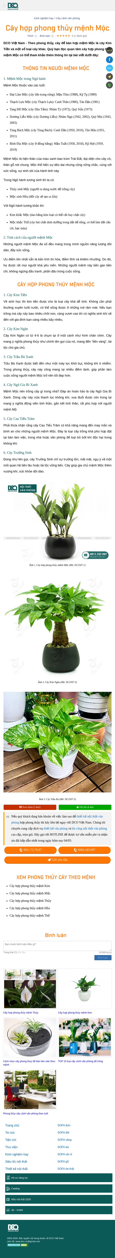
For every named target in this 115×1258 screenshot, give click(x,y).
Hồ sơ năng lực (19, 1177)
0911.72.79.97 (30, 850)
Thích (30, 35)
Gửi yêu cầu (57, 859)
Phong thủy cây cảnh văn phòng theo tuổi (25, 1113)
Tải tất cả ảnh (85, 807)
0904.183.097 (84, 850)
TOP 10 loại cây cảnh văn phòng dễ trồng (80, 1061)
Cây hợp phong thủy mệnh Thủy (20, 1012)
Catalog (15, 1188)
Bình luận (45, 35)
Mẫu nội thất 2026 (21, 1199)
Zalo (109, 68)
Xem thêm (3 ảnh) (30, 807)
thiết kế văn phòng (56, 828)
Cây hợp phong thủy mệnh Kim (75, 1012)
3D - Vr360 (17, 1210)
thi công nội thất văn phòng (89, 828)
